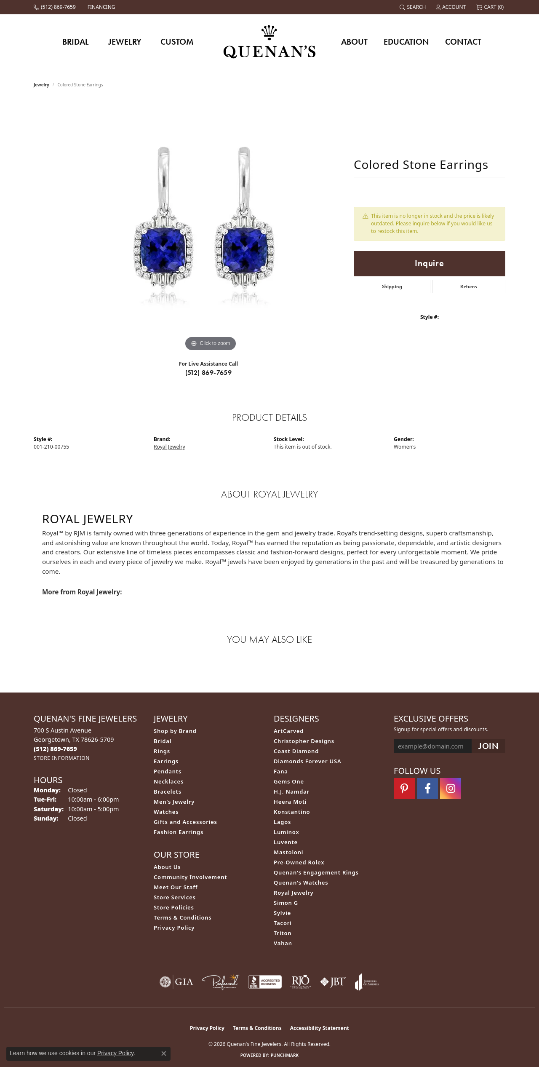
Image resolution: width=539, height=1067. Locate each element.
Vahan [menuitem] (283, 943)
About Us (167, 867)
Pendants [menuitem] (167, 771)
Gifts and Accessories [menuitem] (185, 822)
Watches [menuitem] (166, 812)
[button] (413, 7)
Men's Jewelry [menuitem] (174, 801)
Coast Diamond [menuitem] (296, 751)
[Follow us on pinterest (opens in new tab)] (404, 788)
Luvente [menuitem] (286, 842)
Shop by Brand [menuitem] (175, 731)
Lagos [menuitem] (282, 822)
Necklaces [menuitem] (169, 781)
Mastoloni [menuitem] (288, 852)
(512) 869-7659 (208, 372)
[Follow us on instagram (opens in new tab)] (450, 788)
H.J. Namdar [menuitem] (292, 791)
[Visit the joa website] (367, 981)
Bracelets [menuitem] (167, 791)
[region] (210, 227)
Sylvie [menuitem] (282, 913)
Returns (468, 286)
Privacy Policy (174, 927)
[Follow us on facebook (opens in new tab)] (427, 788)
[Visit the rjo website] (300, 981)
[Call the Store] (55, 749)
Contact (463, 41)
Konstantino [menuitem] (292, 812)
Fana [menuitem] (281, 771)
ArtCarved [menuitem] (289, 731)
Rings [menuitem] (162, 751)
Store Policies (174, 907)
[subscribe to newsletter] (488, 746)
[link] (55, 7)
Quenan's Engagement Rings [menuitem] (316, 872)
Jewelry (124, 41)
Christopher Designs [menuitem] (304, 741)
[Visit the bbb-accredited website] (265, 981)
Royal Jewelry (169, 446)
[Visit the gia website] (176, 981)
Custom (176, 41)
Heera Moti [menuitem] (290, 801)
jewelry (41, 85)
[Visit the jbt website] (333, 981)
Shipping (392, 286)
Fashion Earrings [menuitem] (178, 832)
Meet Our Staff (175, 887)
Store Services (175, 897)
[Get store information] (62, 758)
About (354, 41)
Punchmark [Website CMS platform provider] (285, 1055)
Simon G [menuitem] (286, 903)
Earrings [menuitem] (166, 761)
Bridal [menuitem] (162, 741)
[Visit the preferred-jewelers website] (221, 981)
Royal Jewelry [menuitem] (294, 892)
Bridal (75, 41)
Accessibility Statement (319, 1028)
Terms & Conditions (183, 917)
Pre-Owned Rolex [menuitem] (299, 862)
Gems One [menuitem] (289, 781)
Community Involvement (190, 877)
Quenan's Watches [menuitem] (301, 882)
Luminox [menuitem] (286, 832)
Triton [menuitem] (282, 933)
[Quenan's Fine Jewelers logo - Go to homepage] (269, 41)
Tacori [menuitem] (283, 923)
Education (406, 41)
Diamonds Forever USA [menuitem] (308, 761)
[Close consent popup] (163, 1053)
